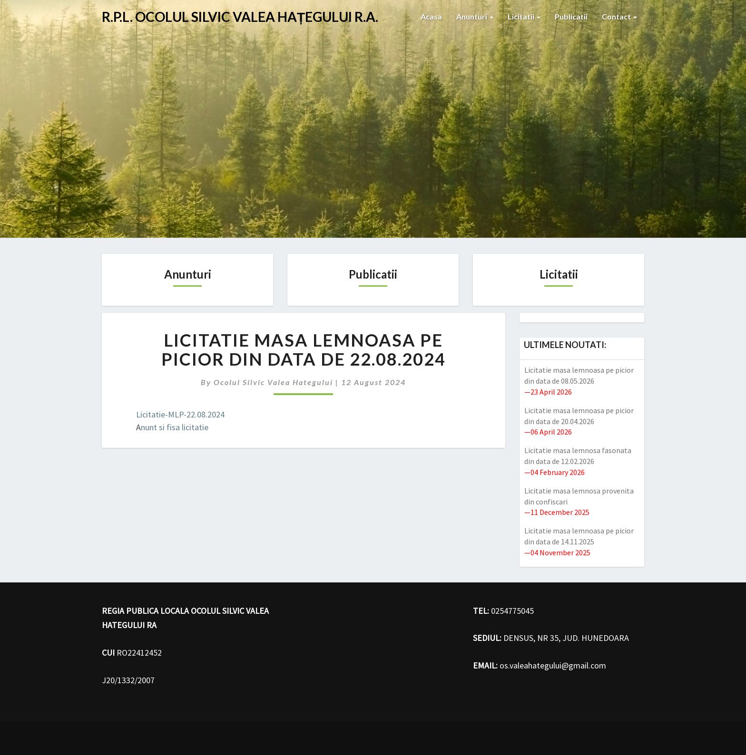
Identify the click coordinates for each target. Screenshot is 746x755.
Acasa (431, 16)
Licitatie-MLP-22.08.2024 (180, 414)
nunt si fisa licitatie (174, 427)
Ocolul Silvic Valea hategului (273, 382)
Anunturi (474, 16)
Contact (619, 16)
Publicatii (571, 16)
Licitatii (524, 16)
